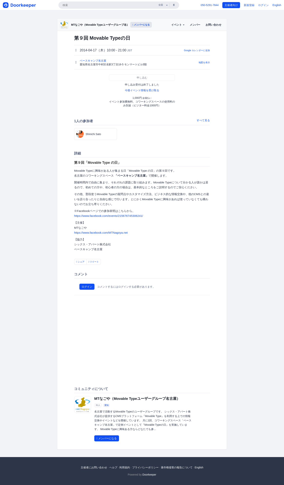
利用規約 (124, 467)
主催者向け (231, 5)
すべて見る (203, 120)
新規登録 (249, 5)
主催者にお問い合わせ (94, 467)
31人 (98, 405)
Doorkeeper (149, 474)
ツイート (93, 261)
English (276, 5)
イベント (177, 24)
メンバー (195, 24)
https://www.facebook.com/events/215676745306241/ (108, 215)
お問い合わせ (213, 24)
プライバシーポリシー (145, 467)
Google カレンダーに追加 (197, 50)
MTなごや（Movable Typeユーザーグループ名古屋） (102, 24)
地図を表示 (204, 62)
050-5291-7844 (210, 5)
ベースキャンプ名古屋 (93, 60)
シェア (80, 261)
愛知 (106, 405)
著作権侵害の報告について (177, 467)
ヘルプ (113, 467)
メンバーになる (141, 24)
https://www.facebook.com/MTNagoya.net (101, 232)
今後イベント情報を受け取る (142, 90)
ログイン (263, 5)
